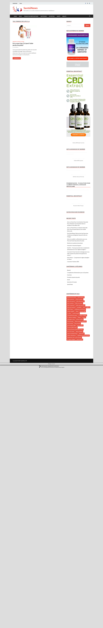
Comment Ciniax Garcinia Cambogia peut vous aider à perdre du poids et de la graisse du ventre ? (78, 513)
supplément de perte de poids (83, 595)
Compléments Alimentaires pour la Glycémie (77, 532)
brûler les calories (78, 563)
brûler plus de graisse (80, 565)
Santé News (44, 16)
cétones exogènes (70, 571)
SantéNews (31, 8)
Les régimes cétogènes (71, 577)
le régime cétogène (82, 575)
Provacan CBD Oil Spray (72, 587)
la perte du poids (75, 573)
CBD (84, 567)
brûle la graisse (81, 556)
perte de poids (77, 583)
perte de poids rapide (71, 585)
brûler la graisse (70, 563)
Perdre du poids (70, 581)
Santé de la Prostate (72, 541)
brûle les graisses (70, 558)
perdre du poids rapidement (80, 581)
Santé (58, 16)
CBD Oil (88, 567)
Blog (20, 16)
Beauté (64, 16)
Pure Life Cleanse (70, 591)
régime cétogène (79, 591)
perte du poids (80, 585)
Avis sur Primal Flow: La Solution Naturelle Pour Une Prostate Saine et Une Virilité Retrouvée (77, 489)
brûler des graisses (80, 561)
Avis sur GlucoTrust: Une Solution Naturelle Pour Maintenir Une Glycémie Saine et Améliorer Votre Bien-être (77, 483)
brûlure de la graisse (71, 567)
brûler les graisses (71, 565)
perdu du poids (70, 583)
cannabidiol (79, 567)
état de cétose (79, 599)
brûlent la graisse (79, 558)
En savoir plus (16, 58)
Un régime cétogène (71, 599)
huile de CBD (82, 571)
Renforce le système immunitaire (75, 502)
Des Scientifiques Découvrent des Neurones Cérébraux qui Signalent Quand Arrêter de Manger (77, 494)
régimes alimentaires (71, 595)
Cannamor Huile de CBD (73, 521)
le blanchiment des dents (72, 575)
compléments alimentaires (79, 569)
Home (21, 3)
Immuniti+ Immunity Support (74, 505)
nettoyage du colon (71, 579)
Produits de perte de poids (31, 16)
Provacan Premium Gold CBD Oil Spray (75, 589)
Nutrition (52, 16)
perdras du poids (79, 579)
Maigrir (79, 577)
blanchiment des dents (71, 556)
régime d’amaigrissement (72, 593)
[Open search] (90, 16)
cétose (77, 571)
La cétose (69, 573)
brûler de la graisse (71, 561)
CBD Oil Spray (70, 569)
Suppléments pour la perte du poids (74, 597)
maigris (83, 577)
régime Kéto (81, 593)
